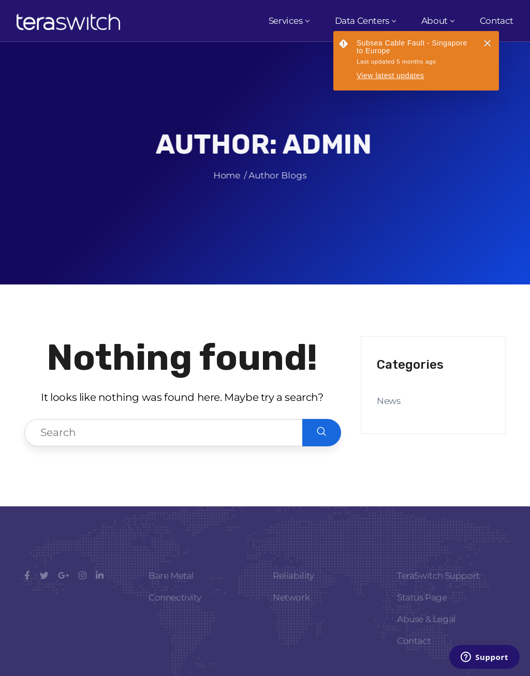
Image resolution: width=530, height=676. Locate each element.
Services (289, 21)
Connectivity (175, 609)
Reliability (293, 587)
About (437, 21)
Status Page (422, 609)
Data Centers (365, 21)
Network (291, 609)
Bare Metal (171, 587)
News (388, 401)
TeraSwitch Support (438, 587)
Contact (496, 21)
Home (223, 180)
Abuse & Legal (426, 630)
